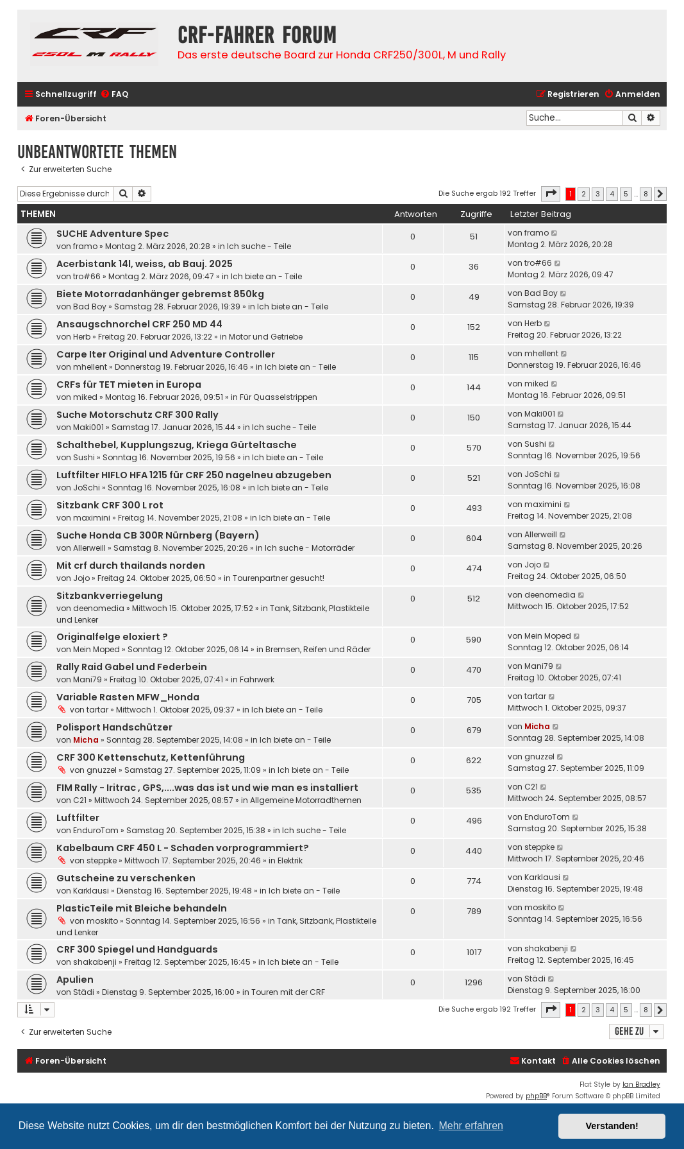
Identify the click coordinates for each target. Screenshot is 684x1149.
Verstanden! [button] (612, 1126)
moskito (102, 920)
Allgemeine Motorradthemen (306, 800)
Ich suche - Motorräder (310, 547)
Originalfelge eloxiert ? (112, 636)
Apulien (75, 979)
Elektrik (290, 860)
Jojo (81, 578)
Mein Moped (96, 649)
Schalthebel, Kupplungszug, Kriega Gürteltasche (176, 444)
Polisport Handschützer (114, 727)
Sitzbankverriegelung (109, 595)
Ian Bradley (641, 1084)
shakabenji (95, 961)
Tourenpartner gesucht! (278, 578)
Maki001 (88, 427)
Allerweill (89, 547)
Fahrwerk (257, 679)
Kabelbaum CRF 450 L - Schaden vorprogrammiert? (182, 848)
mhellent (90, 366)
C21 (80, 800)
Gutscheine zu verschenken (126, 878)
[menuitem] (114, 94)
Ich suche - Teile (259, 246)
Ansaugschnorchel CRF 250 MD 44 (139, 324)
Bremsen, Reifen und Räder (318, 649)
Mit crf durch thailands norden (130, 565)
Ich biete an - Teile (266, 276)
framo (85, 246)
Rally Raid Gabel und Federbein (131, 667)
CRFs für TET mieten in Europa (128, 384)
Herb (81, 336)
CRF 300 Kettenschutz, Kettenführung (150, 757)
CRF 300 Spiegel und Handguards (137, 949)
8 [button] (646, 194)
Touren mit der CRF (288, 992)
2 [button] (583, 194)
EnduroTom (96, 830)
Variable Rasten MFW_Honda (127, 697)
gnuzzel (102, 770)
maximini (91, 517)
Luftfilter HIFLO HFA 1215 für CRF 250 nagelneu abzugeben (193, 475)
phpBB (536, 1096)
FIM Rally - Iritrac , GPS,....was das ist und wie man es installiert (207, 787)
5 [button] (626, 194)
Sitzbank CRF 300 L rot (109, 505)
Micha (86, 739)
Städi (83, 992)
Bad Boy (89, 306)
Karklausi (91, 890)
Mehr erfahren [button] (470, 1125)
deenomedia (98, 608)
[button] (550, 194)
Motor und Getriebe (266, 336)
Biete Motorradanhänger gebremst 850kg (160, 294)
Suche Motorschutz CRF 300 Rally (137, 414)
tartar (97, 709)
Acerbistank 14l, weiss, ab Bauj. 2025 (144, 263)
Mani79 (87, 679)
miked (85, 397)
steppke (102, 860)
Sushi (84, 457)
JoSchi (86, 487)
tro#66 (87, 276)
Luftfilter (77, 817)
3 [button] (598, 194)
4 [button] (612, 194)
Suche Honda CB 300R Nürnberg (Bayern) (158, 535)
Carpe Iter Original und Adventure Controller (165, 354)
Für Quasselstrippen (278, 397)
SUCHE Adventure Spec (112, 233)
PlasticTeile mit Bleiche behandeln (141, 908)
